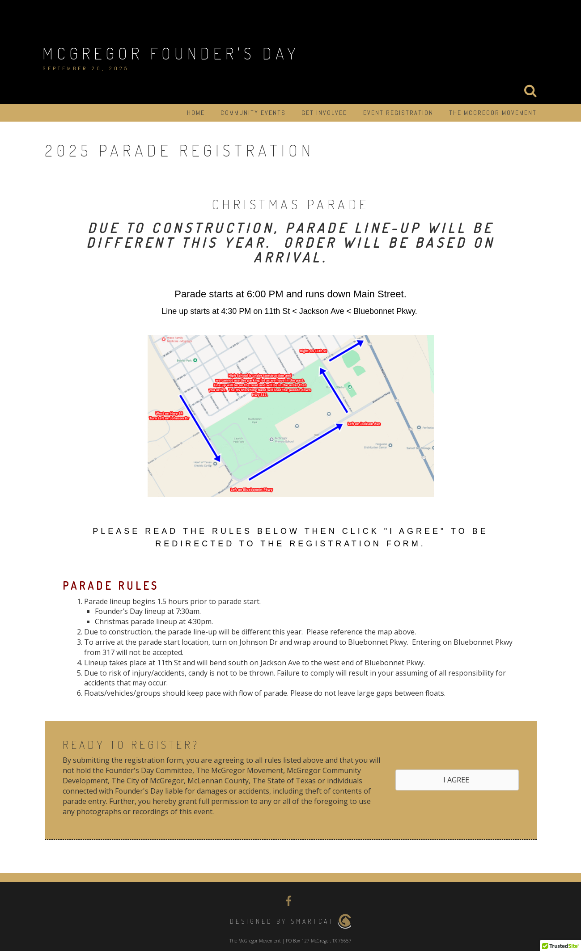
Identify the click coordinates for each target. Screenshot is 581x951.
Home (196, 113)
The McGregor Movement (493, 113)
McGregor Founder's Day (171, 53)
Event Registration (398, 113)
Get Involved (324, 113)
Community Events (253, 113)
